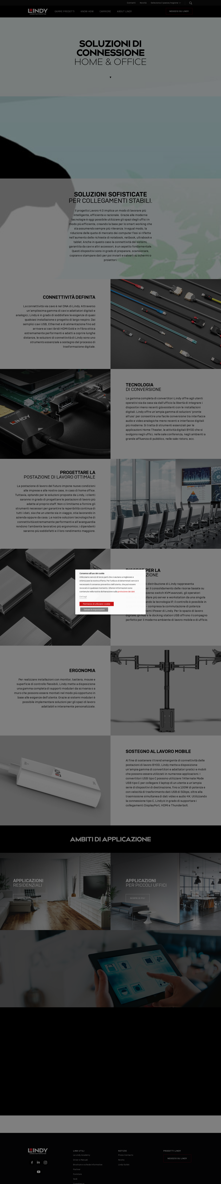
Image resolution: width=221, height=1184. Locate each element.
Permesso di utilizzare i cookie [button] (96, 604)
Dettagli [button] (83, 596)
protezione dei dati (126, 591)
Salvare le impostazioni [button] (94, 609)
